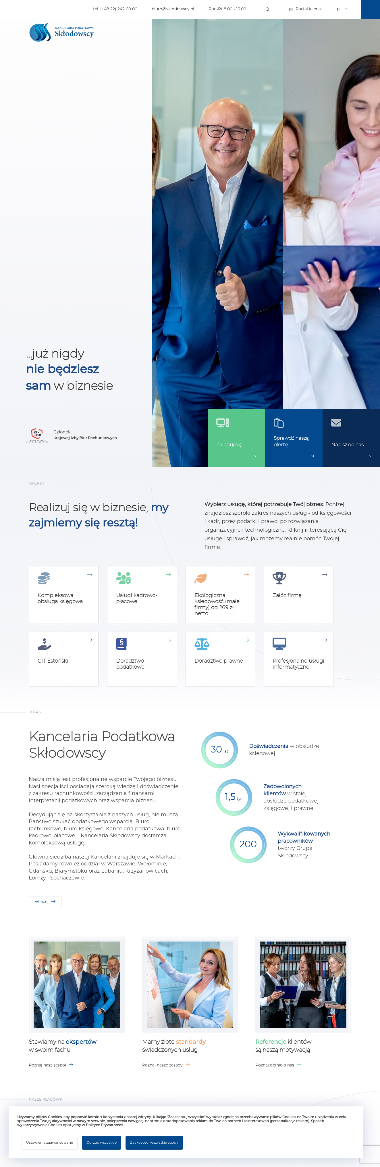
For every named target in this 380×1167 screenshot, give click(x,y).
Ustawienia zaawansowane (49, 1142)
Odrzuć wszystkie (101, 1142)
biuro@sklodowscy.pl (173, 9)
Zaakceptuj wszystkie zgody (154, 1142)
